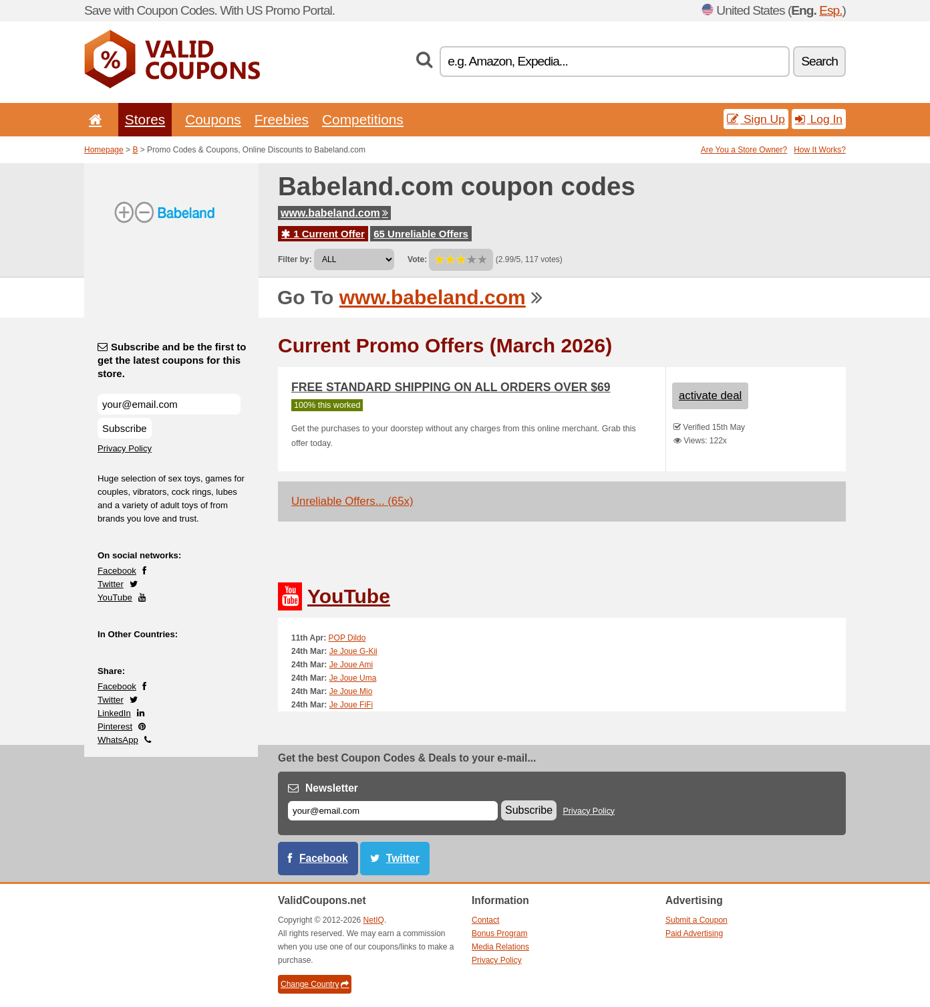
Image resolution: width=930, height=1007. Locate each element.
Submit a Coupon (696, 920)
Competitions (363, 119)
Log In (818, 119)
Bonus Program (499, 933)
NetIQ (373, 920)
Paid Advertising (694, 933)
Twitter (111, 584)
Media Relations (500, 947)
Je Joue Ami (351, 664)
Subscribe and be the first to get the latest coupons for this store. (172, 360)
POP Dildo (347, 638)
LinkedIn (114, 713)
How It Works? (820, 149)
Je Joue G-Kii (353, 651)
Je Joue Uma (353, 678)
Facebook (117, 571)
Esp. (830, 10)
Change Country (315, 984)
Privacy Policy (125, 448)
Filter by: (295, 259)
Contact (485, 920)
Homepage (104, 149)
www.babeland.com (334, 213)
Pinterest (115, 726)
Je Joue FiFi (351, 704)
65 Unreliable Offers (420, 233)
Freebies (282, 119)
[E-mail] (393, 810)
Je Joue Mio (351, 691)
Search (819, 61)
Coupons (213, 119)
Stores (145, 119)
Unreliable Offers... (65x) (352, 501)
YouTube (115, 597)
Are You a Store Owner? (744, 149)
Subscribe (124, 428)
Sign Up (756, 119)
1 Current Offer (323, 233)
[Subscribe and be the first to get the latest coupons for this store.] (169, 404)
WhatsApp (118, 740)
